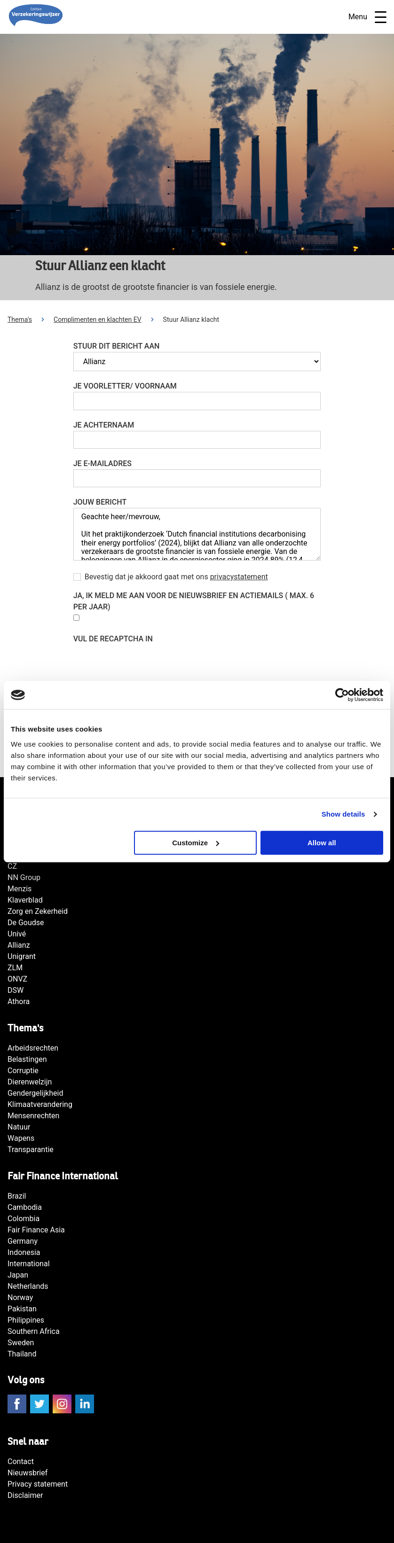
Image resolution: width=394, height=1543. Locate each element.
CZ (12, 866)
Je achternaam (103, 425)
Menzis (20, 888)
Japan (18, 1274)
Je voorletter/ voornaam (125, 386)
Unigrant (22, 956)
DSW (16, 990)
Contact (21, 1461)
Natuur (19, 1126)
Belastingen (27, 1059)
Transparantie (31, 1149)
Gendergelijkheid (35, 1093)
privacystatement (239, 576)
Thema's (20, 319)
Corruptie (23, 1070)
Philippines (26, 1320)
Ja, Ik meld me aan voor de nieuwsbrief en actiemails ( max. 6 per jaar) (193, 601)
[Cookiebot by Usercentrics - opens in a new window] (342, 695)
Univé (17, 933)
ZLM (15, 967)
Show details (343, 814)
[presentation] (144, 663)
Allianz (19, 945)
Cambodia (25, 1207)
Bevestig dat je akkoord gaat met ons (176, 577)
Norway (20, 1297)
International (29, 1263)
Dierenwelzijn (30, 1081)
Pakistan (22, 1308)
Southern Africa (34, 1331)
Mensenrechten (33, 1115)
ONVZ (17, 978)
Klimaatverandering (40, 1104)
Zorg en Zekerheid (38, 911)
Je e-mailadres (102, 463)
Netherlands (28, 1286)
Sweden (21, 1342)
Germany (23, 1241)
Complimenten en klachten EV (98, 319)
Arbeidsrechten (33, 1048)
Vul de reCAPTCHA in (113, 638)
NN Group (24, 877)
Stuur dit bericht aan (116, 346)
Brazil (17, 1196)
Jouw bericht (100, 502)
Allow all (321, 843)
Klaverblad (25, 900)
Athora (19, 1001)
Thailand (22, 1353)
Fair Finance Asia (36, 1229)
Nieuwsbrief (27, 1472)
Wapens (21, 1138)
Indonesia (24, 1252)
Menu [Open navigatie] (367, 17)
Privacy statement (38, 1484)
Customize (195, 843)
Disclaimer (25, 1495)
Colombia (23, 1218)
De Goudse (26, 922)
